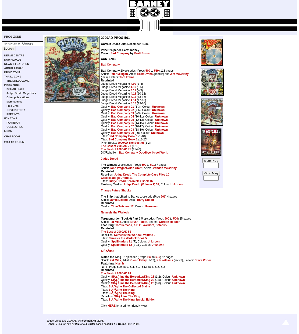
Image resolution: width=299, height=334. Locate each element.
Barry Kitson (145, 200)
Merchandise (14, 101)
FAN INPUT (13, 122)
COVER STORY (16, 110)
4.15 (133, 103)
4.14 (133, 100)
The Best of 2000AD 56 (116, 231)
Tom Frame (126, 77)
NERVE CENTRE (14, 55)
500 (148, 70)
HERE (111, 305)
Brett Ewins (142, 53)
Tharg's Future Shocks (116, 190)
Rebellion (86, 320)
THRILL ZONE (12, 76)
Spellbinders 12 (121, 244)
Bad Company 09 (122, 133)
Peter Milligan (119, 74)
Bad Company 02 (122, 110)
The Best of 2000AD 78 (116, 149)
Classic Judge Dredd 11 (116, 178)
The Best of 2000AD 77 (116, 146)
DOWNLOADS (12, 59)
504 (175, 218)
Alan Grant (135, 168)
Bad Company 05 (122, 119)
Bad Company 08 (122, 129)
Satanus (161, 225)
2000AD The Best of (130, 142)
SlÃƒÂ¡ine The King (122, 289)
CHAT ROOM (12, 136)
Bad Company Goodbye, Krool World (143, 152)
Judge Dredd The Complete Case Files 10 (141, 174)
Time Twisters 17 (122, 206)
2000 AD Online (116, 324)
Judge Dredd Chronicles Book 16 (131, 181)
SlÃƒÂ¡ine (107, 251)
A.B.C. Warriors (144, 225)
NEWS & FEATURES (16, 63)
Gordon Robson (169, 222)
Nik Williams (165, 260)
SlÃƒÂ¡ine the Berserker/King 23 (132, 283)
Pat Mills (115, 222)
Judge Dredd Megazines (21, 93)
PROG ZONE (12, 36)
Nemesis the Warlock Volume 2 (134, 235)
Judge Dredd (109, 158)
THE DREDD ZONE (18, 80)
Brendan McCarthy (164, 168)
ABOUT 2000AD (14, 68)
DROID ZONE (12, 72)
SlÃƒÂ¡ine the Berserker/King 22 (132, 280)
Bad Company (119, 53)
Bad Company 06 (122, 123)
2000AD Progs (15, 89)
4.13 (133, 97)
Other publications (18, 97)
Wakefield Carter (85, 324)
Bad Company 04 (122, 116)
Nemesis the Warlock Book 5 (128, 238)
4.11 (133, 90)
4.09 (133, 83)
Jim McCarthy (179, 74)
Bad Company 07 (122, 126)
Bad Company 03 (122, 113)
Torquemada (123, 225)
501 (152, 164)
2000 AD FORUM (14, 142)
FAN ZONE (10, 118)
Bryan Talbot (138, 222)
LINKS (8, 130)
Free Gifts (12, 105)
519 (156, 70)
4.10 (133, 87)
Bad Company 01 (122, 106)
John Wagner (118, 168)
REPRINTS (13, 114)
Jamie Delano (119, 200)
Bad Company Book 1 (123, 136)
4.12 (133, 93)
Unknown (158, 106)
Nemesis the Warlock (115, 212)
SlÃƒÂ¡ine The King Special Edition (132, 299)
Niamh (119, 263)
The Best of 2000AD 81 (116, 273)
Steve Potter (203, 260)
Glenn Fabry (138, 260)
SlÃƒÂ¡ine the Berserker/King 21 (132, 276)
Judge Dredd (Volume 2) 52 (141, 184)
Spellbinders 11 (121, 241)
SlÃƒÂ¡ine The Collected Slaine (129, 286)
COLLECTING (15, 126)
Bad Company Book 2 (123, 139)
